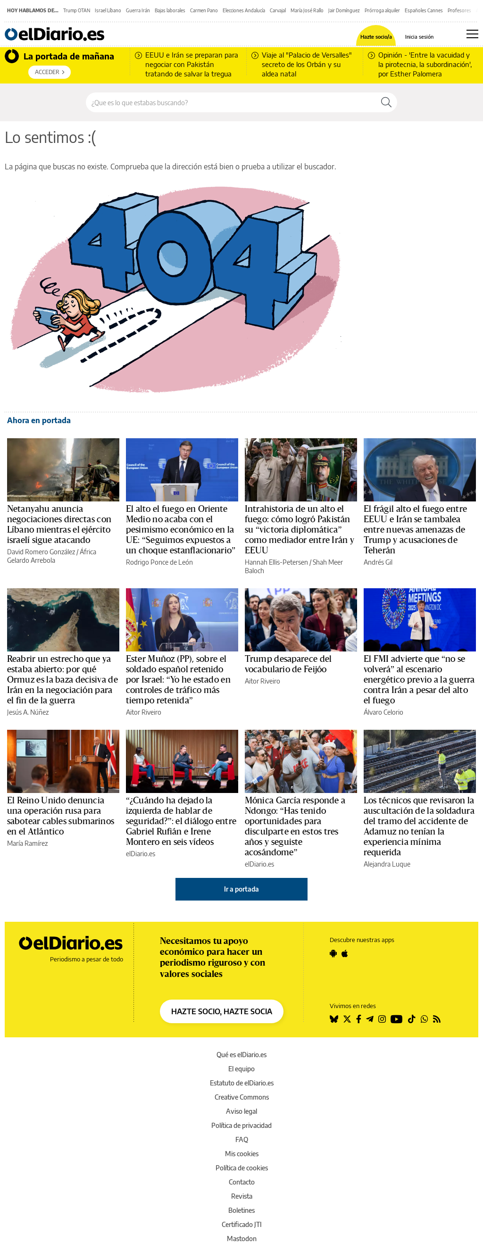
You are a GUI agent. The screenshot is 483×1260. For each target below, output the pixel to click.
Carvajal (278, 10)
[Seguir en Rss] (437, 1019)
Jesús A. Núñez (28, 712)
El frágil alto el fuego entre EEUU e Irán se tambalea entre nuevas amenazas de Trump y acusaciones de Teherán (415, 529)
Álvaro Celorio (383, 712)
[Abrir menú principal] (472, 34)
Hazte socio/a (376, 36)
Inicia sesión (419, 36)
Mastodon (242, 1239)
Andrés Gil (378, 562)
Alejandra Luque (387, 864)
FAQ (241, 1139)
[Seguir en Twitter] (347, 1019)
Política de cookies (242, 1168)
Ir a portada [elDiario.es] (241, 889)
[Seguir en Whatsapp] (424, 1019)
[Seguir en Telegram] (370, 1019)
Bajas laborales (170, 10)
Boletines (241, 1210)
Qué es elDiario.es (241, 1055)
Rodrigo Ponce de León (159, 562)
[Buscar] (386, 102)
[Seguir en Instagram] (382, 1019)
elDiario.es (140, 854)
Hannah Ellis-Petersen (276, 562)
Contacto (242, 1182)
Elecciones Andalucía (244, 10)
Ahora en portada (39, 420)
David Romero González (41, 552)
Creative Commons (242, 1097)
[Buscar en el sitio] (231, 102)
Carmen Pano (204, 10)
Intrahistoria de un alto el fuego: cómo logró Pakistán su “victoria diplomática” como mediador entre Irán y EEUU (299, 529)
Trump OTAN (76, 10)
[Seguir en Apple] (344, 953)
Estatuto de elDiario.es (242, 1083)
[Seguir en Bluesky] (334, 1019)
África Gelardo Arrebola (51, 556)
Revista (241, 1196)
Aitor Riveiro (143, 712)
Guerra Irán (138, 10)
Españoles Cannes (424, 10)
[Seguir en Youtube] (397, 1019)
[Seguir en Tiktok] (412, 1019)
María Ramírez (27, 843)
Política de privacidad (241, 1125)
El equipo (241, 1069)
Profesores (459, 10)
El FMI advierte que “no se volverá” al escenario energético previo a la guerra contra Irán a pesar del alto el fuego (419, 679)
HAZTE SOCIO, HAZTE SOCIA (221, 1011)
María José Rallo (307, 10)
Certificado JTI (242, 1224)
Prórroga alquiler (382, 10)
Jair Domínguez (344, 10)
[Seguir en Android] (333, 953)
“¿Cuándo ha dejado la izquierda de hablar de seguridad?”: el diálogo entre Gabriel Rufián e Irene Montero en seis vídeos (181, 821)
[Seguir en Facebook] (358, 1019)
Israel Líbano (108, 10)
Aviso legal (241, 1111)
